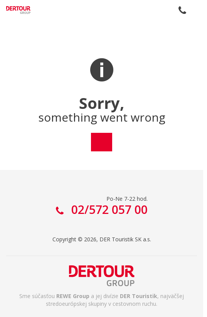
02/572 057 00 (182, 10)
